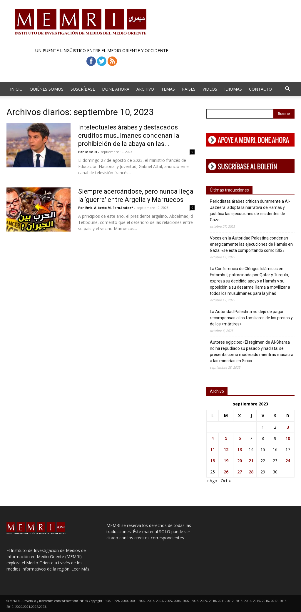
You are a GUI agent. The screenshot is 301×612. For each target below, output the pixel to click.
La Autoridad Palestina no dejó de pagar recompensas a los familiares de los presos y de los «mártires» (251, 317)
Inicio (16, 89)
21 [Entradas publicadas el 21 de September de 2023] (251, 460)
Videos (210, 89)
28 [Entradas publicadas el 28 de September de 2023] (251, 472)
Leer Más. (80, 569)
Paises (188, 89)
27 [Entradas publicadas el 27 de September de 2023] (239, 472)
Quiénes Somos (46, 89)
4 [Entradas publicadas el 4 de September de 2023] (212, 438)
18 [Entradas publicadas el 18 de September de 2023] (212, 460)
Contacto (260, 89)
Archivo (145, 89)
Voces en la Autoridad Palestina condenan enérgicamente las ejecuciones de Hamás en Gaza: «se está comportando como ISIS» (251, 244)
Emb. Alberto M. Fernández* (109, 207)
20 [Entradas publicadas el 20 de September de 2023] (239, 460)
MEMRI (91, 151)
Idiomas (233, 89)
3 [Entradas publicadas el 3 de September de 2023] (288, 427)
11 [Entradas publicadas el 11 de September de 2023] (212, 449)
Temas (168, 89)
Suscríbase (83, 89)
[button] (287, 89)
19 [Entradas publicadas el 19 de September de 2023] (226, 460)
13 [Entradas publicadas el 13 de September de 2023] (239, 449)
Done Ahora (115, 89)
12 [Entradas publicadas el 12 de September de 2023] (226, 449)
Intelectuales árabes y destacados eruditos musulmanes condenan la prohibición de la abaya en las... (128, 135)
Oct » (226, 480)
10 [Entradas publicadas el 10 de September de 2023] (287, 438)
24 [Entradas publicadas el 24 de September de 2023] (287, 460)
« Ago (211, 480)
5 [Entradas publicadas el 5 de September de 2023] (226, 438)
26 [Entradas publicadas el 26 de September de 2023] (226, 472)
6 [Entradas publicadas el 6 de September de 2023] (239, 438)
